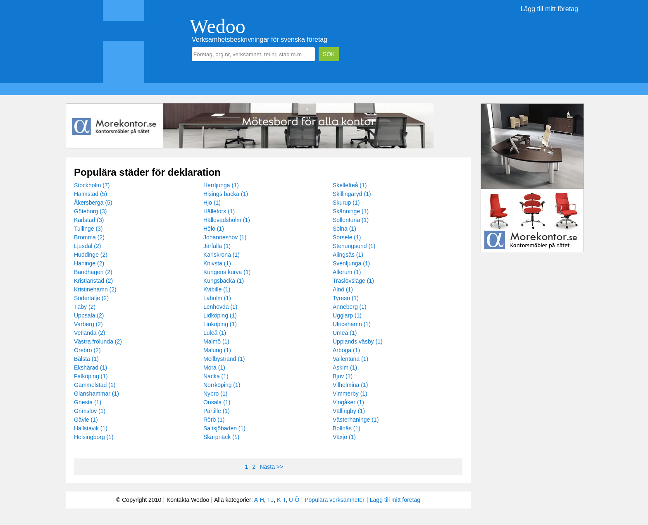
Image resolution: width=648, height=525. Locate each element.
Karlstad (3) (89, 220)
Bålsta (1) (86, 359)
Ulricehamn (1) (352, 324)
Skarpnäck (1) (221, 437)
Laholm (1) (217, 298)
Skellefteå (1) (350, 185)
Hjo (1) (212, 202)
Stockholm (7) (92, 185)
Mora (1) (214, 367)
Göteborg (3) (90, 211)
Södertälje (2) (91, 298)
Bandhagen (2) (93, 272)
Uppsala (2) (89, 315)
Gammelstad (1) (94, 385)
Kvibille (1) (216, 289)
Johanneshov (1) (224, 237)
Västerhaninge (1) (356, 419)
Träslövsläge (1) (353, 280)
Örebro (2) (87, 350)
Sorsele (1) (347, 237)
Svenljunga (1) (351, 263)
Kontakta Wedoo (188, 499)
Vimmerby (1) (350, 393)
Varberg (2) (88, 324)
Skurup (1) (346, 202)
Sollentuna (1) (351, 220)
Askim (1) (345, 367)
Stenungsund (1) (354, 246)
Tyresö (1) (346, 298)
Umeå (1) (345, 332)
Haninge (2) (89, 263)
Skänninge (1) (351, 211)
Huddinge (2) (90, 254)
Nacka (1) (216, 376)
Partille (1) (216, 411)
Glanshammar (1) (96, 393)
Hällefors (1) (219, 211)
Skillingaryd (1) (352, 194)
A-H (259, 499)
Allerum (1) (347, 272)
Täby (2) (84, 306)
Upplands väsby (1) (358, 341)
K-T (281, 499)
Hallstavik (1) (90, 428)
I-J (270, 499)
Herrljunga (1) (221, 185)
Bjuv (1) (343, 376)
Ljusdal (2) (87, 246)
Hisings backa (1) (225, 194)
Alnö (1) (343, 289)
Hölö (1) (213, 228)
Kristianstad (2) (93, 280)
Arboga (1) (346, 350)
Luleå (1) (214, 332)
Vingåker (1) (348, 402)
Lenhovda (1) (220, 306)
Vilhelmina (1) (350, 385)
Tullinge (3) (88, 228)
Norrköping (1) (221, 385)
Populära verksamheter (334, 499)
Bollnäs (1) (346, 428)
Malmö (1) (216, 341)
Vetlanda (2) (89, 332)
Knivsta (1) (217, 263)
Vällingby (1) (349, 411)
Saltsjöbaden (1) (224, 428)
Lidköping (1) (220, 315)
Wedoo (217, 26)
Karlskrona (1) (221, 254)
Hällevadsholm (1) (226, 220)
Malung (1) (217, 350)
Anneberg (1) (350, 306)
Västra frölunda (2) (98, 341)
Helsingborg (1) (94, 437)
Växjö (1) (344, 437)
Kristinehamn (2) (95, 289)
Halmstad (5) (90, 194)
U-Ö (294, 499)
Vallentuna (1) (350, 359)
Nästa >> (271, 466)
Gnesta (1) (87, 402)
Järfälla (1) (217, 246)
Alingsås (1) (348, 254)
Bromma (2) (89, 237)
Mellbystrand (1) (224, 359)
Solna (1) (344, 228)
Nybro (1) (215, 393)
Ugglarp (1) (347, 315)
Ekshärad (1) (90, 367)
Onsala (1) (216, 402)
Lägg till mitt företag (549, 8)
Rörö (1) (213, 419)
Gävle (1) (86, 419)
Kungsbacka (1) (223, 280)
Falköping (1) (91, 376)
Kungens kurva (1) (226, 272)
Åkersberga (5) (93, 202)
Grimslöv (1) (89, 411)
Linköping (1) (220, 324)
